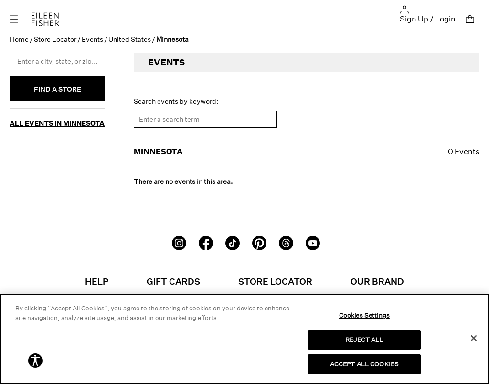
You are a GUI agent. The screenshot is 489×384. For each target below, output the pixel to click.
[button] (404, 8)
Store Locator (55, 39)
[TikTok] (232, 242)
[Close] (473, 338)
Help (96, 281)
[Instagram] (179, 242)
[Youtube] (313, 242)
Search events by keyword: (176, 101)
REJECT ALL (364, 339)
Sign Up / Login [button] (428, 18)
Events (92, 39)
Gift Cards (173, 281)
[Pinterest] (259, 242)
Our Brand (377, 281)
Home (19, 39)
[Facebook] (206, 242)
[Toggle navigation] (21, 19)
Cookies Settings (364, 315)
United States (129, 39)
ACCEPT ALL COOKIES (364, 364)
